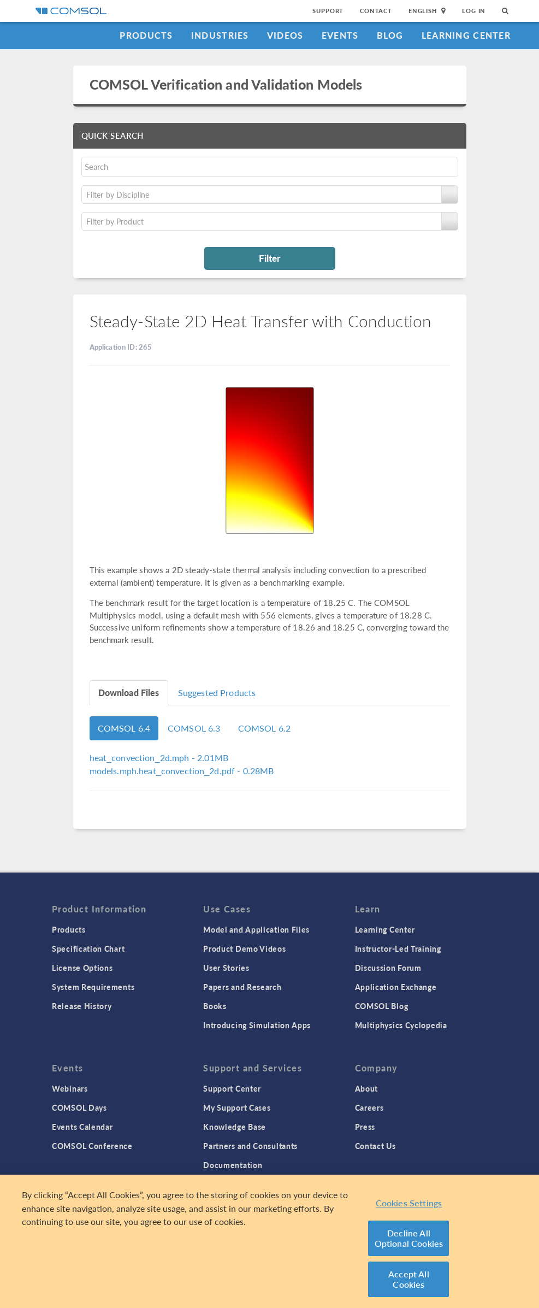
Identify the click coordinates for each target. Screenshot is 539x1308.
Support (327, 11)
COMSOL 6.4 (124, 728)
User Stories (226, 967)
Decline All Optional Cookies (409, 1238)
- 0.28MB (182, 770)
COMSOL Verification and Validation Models (226, 84)
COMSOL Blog (381, 1005)
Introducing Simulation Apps (257, 1025)
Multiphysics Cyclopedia (401, 1025)
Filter (269, 257)
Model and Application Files (256, 929)
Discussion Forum (388, 967)
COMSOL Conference (92, 1145)
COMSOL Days (79, 1107)
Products (146, 35)
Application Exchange (396, 986)
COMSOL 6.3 (194, 728)
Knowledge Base (234, 1126)
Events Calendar (82, 1126)
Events (340, 35)
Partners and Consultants (250, 1145)
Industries (220, 35)
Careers (369, 1107)
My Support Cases (236, 1107)
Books (215, 1005)
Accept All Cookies (408, 1279)
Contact (376, 11)
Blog (390, 35)
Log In (473, 11)
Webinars (70, 1088)
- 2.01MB (159, 757)
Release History (82, 1005)
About (366, 1088)
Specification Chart (88, 948)
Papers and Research (242, 986)
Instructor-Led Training (398, 948)
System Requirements (93, 986)
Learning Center (466, 35)
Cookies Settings (409, 1203)
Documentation (232, 1164)
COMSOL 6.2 (264, 728)
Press (365, 1126)
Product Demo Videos (244, 948)
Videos (285, 35)
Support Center (232, 1088)
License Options (82, 967)
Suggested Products (217, 692)
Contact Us (375, 1145)
